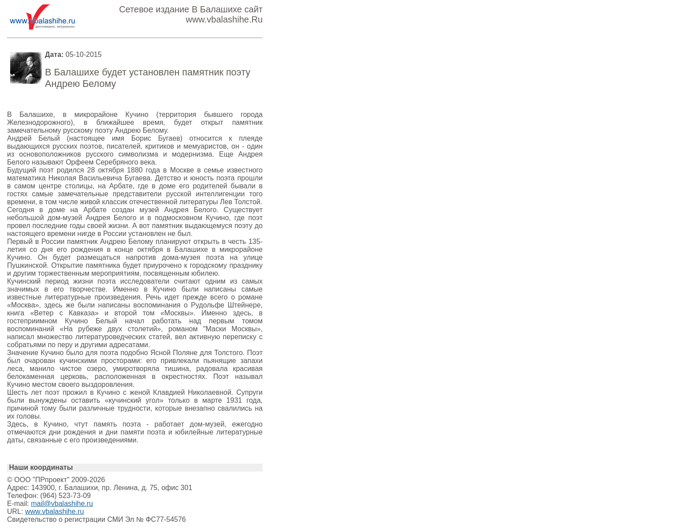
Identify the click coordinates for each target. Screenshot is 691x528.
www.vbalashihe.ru (54, 511)
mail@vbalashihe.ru (62, 503)
